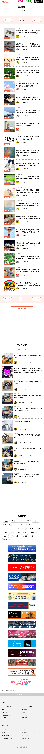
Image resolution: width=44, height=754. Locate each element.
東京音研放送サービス (7, 738)
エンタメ (6, 540)
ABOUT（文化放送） (6, 707)
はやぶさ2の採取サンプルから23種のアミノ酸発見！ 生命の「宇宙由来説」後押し (28, 33)
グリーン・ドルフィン (27, 738)
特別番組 (24, 536)
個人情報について (26, 715)
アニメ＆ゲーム (21, 1)
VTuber (15, 525)
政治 (32, 536)
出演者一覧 (4, 712)
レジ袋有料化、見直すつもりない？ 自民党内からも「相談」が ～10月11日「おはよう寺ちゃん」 (28, 205)
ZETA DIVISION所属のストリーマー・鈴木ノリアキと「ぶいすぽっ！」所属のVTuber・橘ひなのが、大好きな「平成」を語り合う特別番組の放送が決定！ (28, 371)
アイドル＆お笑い (29, 1)
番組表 (3, 709)
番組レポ (7, 38)
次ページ (36, 20)
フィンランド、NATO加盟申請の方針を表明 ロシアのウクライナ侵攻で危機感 (28, 59)
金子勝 (5, 532)
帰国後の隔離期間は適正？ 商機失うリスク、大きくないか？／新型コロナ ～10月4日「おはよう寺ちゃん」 (28, 219)
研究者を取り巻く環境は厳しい (22, 422)
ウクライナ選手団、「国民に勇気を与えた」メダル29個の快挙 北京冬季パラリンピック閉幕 (28, 99)
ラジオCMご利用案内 (27, 707)
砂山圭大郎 (7, 525)
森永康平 (33, 532)
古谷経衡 (6, 536)
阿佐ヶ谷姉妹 (15, 536)
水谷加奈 (6, 521)
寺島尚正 (30, 528)
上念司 (25, 532)
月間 (25, 349)
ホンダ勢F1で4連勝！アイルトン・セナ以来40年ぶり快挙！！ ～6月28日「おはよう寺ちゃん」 (28, 285)
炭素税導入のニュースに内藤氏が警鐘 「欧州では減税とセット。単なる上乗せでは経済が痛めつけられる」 (28, 72)
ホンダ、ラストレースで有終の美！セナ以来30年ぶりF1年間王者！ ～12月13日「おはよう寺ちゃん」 (27, 179)
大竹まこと (36, 521)
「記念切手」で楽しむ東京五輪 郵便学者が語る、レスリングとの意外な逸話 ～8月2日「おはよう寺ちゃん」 (28, 258)
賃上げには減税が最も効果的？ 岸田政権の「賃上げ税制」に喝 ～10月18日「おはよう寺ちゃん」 (27, 192)
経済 (23, 528)
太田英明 (16, 528)
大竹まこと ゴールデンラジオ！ (21, 521)
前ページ (7, 20)
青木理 (38, 528)
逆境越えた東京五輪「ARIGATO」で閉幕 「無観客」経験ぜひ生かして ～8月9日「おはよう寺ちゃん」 (28, 245)
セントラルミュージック (8, 732)
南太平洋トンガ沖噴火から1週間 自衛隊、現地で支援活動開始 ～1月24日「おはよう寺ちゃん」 (27, 152)
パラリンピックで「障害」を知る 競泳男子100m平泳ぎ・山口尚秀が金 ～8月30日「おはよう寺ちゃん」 (27, 232)
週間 (19, 349)
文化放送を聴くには (6, 715)
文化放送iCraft (25, 730)
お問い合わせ (25, 717)
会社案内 (4, 717)
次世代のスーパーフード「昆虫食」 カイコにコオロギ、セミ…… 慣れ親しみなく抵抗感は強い (28, 46)
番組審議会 (24, 709)
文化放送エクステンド (27, 735)
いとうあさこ (7, 528)
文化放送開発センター (7, 730)
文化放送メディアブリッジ (28, 732)
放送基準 (24, 712)
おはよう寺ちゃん (15, 532)
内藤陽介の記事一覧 (9, 691)
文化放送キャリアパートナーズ (9, 735)
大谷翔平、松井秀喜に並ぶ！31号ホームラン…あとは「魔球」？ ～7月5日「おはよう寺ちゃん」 (27, 272)
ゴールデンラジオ (25, 525)
